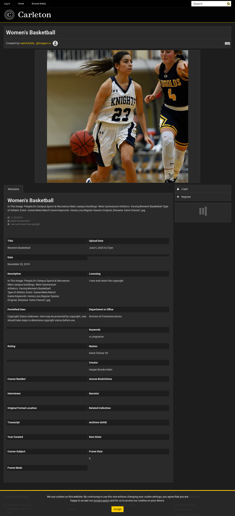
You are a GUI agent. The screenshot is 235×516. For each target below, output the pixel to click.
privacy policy (102, 500)
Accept (118, 509)
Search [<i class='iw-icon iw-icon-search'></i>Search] (229, 3)
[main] (117, 256)
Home (21, 3)
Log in (7, 3)
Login (182, 189)
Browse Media (39, 3)
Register (184, 196)
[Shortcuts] (227, 43)
